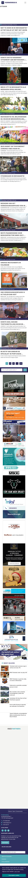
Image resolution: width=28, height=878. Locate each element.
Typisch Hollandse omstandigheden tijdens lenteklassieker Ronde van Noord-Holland (18, 729)
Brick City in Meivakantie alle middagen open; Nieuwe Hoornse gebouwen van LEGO (13, 88)
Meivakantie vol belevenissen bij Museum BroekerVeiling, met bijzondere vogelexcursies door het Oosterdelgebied (13, 118)
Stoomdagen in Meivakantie (12, 176)
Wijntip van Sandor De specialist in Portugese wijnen (11, 352)
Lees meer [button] (17, 871)
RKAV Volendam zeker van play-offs (18, 676)
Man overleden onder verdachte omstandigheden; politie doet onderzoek (17, 703)
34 (21, 363)
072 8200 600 (6, 835)
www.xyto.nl (6, 839)
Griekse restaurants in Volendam (11, 263)
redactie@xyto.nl (7, 837)
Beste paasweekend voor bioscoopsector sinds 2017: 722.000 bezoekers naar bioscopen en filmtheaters (12, 234)
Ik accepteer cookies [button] (14, 875)
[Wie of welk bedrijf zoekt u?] (11, 369)
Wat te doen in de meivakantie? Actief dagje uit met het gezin (14, 29)
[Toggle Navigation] (25, 2)
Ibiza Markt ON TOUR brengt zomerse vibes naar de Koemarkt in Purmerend (13, 147)
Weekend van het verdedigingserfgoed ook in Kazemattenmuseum (13, 204)
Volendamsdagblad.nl (11, 2)
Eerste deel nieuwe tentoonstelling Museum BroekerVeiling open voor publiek (12, 323)
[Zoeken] (25, 369)
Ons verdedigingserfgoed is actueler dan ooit (13, 293)
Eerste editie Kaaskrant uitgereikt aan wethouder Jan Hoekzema (14, 58)
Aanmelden (5, 857)
